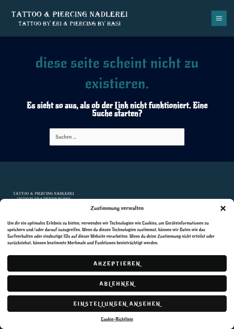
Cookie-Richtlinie (117, 319)
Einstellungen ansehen (117, 303)
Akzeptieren (117, 263)
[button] (223, 208)
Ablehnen (117, 283)
